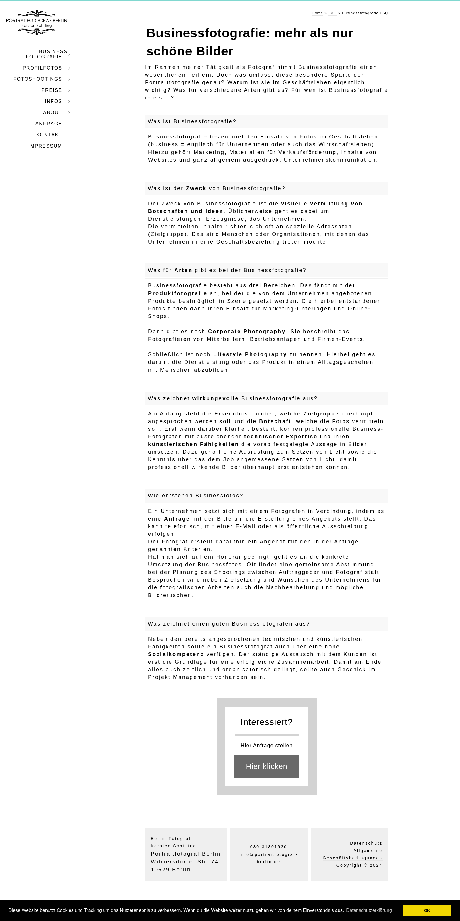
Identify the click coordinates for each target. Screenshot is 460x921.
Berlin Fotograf (171, 838)
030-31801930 (268, 846)
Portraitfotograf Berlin (186, 854)
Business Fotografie (46, 54)
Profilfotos (42, 67)
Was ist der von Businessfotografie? (217, 188)
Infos (53, 101)
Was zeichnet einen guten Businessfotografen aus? (229, 624)
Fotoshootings (37, 79)
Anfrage (48, 123)
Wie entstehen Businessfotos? (195, 495)
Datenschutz (366, 843)
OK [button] (427, 910)
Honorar (228, 557)
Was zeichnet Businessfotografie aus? (233, 398)
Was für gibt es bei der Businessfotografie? (227, 270)
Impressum (45, 145)
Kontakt (49, 134)
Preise (51, 90)
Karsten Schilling (173, 846)
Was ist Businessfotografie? (192, 121)
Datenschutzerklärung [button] (369, 910)
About (52, 112)
